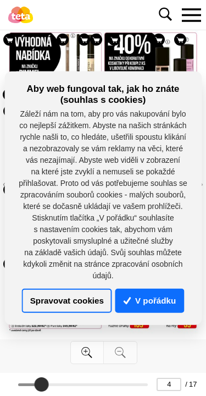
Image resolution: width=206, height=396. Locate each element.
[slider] (41, 384)
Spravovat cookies (67, 300)
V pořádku (150, 300)
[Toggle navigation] (191, 15)
